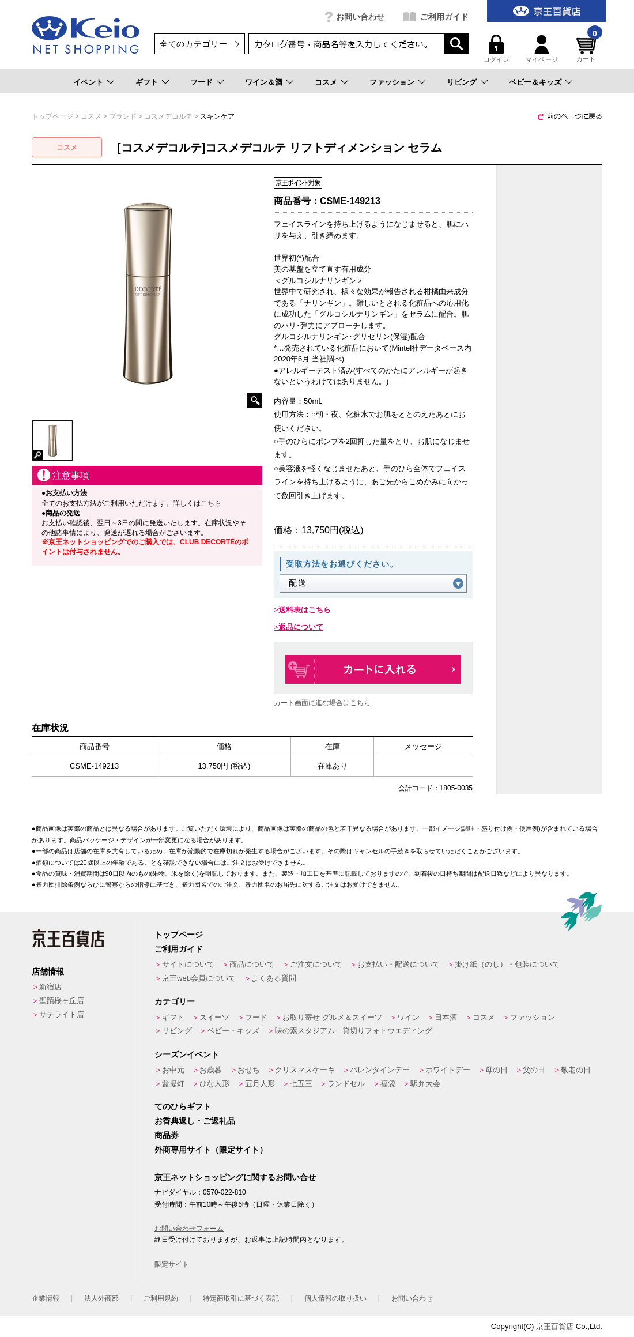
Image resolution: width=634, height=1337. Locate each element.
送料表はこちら (304, 609)
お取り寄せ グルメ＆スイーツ (332, 1017)
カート (587, 48)
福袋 (387, 1083)
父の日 (534, 1069)
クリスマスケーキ (305, 1069)
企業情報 (45, 1298)
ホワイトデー (447, 1069)
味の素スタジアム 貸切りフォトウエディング (353, 1030)
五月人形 (260, 1083)
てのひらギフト (182, 1106)
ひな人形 (214, 1083)
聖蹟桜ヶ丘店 (61, 1000)
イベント (88, 82)
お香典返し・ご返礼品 (194, 1120)
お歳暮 (210, 1069)
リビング (462, 82)
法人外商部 (101, 1298)
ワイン (408, 1017)
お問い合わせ (360, 16)
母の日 (496, 1069)
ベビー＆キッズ (535, 82)
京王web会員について (199, 978)
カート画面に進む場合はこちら (322, 703)
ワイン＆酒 (263, 82)
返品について (300, 627)
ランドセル (346, 1083)
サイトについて (188, 964)
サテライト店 (61, 1014)
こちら (211, 503)
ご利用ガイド (444, 16)
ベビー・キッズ (233, 1030)
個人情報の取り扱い (335, 1298)
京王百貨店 (554, 1326)
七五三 (301, 1083)
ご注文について (316, 964)
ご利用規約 (161, 1298)
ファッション (391, 82)
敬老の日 (576, 1069)
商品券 (166, 1135)
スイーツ (214, 1017)
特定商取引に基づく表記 (241, 1298)
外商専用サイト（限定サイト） (210, 1149)
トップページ (178, 934)
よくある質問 (273, 978)
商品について (251, 964)
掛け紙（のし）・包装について (507, 964)
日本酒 (446, 1017)
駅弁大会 (425, 1083)
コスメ (326, 82)
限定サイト (171, 1264)
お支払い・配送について (398, 964)
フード (201, 82)
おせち (248, 1069)
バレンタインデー (380, 1069)
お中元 (173, 1069)
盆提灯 (173, 1083)
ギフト (146, 82)
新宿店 (50, 986)
